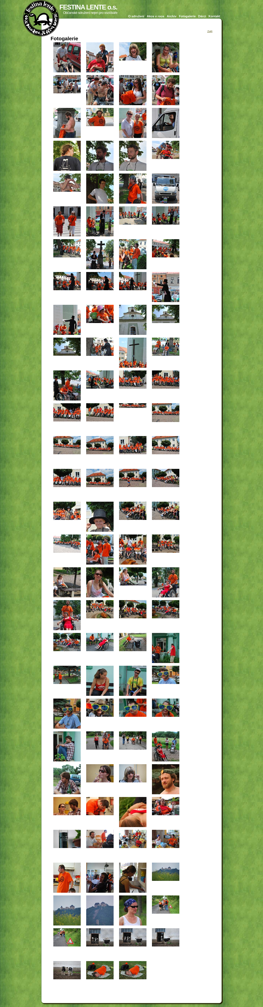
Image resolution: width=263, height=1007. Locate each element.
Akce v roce (155, 16)
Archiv (171, 16)
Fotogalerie (187, 16)
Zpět (209, 31)
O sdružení (136, 16)
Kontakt (214, 16)
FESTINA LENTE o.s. (88, 7)
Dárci (202, 16)
